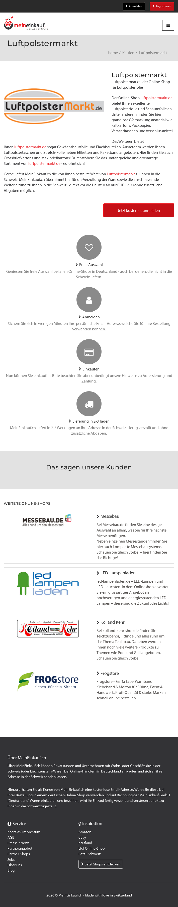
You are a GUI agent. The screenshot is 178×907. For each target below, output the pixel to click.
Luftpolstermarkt (121, 174)
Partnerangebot (20, 848)
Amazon (84, 832)
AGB (11, 837)
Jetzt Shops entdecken (100, 864)
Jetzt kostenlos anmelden (139, 210)
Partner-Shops (19, 854)
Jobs (11, 859)
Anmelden (134, 6)
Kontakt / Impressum (24, 832)
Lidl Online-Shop (91, 848)
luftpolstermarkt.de (156, 97)
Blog (11, 870)
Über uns (15, 865)
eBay (82, 837)
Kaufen (128, 52)
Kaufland (85, 843)
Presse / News (18, 843)
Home (113, 52)
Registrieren (162, 6)
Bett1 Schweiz (89, 854)
